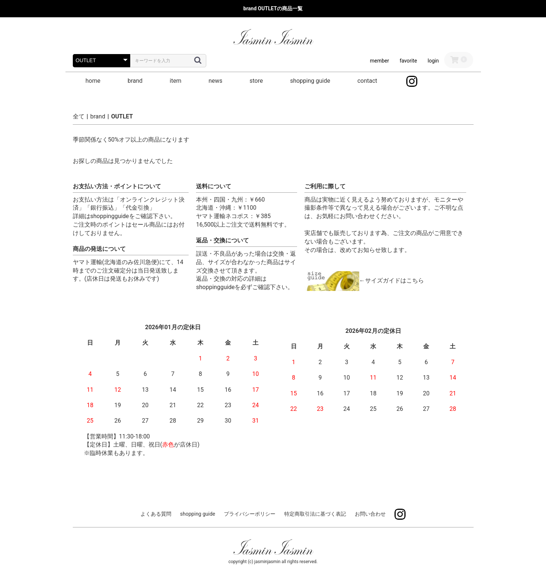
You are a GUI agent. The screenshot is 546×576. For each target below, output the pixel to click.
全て (79, 116)
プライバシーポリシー (249, 514)
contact (367, 80)
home (93, 80)
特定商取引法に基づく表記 (315, 514)
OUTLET (122, 116)
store (256, 80)
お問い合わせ (370, 514)
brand (135, 80)
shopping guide (310, 80)
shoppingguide (109, 216)
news (215, 80)
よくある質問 (155, 514)
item (176, 80)
